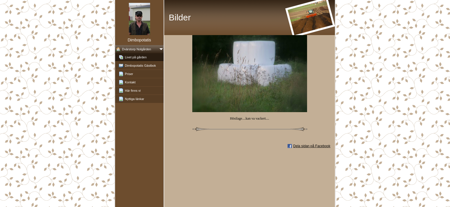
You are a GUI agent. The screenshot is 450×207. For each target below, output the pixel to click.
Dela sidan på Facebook (311, 146)
